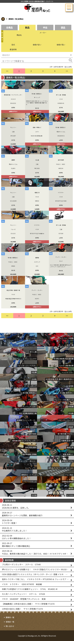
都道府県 (13, 49)
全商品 (9, 27)
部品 (63, 27)
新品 (27, 27)
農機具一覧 (10, 617)
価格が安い (37, 44)
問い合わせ (10, 626)
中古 (45, 27)
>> (67, 71)
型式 (13, 44)
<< (7, 71)
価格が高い (61, 44)
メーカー (43, 32)
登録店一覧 (10, 622)
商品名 (19, 35)
